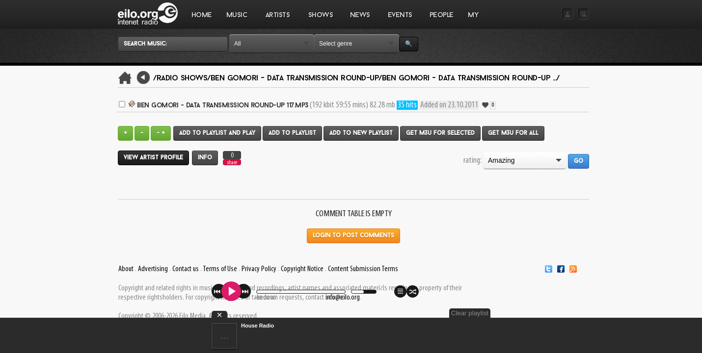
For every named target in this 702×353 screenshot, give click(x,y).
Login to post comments (353, 236)
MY (474, 20)
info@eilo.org (342, 298)
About (126, 269)
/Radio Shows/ (182, 78)
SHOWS (320, 20)
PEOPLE (442, 15)
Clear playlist (566, 313)
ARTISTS (277, 20)
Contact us (185, 269)
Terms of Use (220, 269)
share (232, 162)
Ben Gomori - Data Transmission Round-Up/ (296, 78)
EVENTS (399, 20)
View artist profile (153, 158)
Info (205, 158)
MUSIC (237, 20)
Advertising (153, 269)
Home (201, 15)
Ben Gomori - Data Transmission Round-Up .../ (471, 78)
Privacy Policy (259, 269)
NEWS (360, 20)
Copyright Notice (302, 269)
